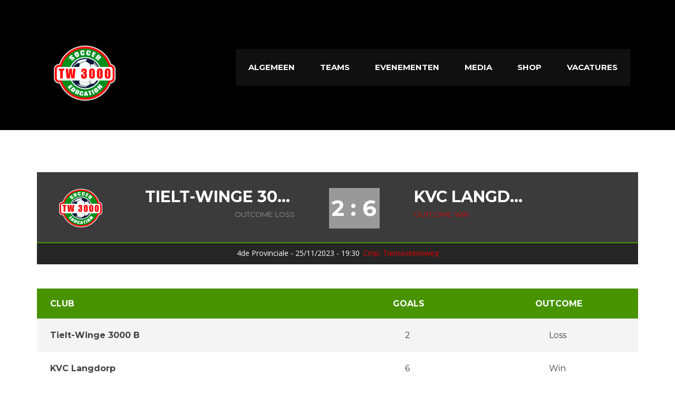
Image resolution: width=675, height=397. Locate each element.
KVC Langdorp (472, 197)
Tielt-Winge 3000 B (220, 197)
